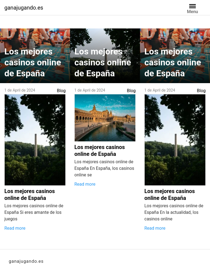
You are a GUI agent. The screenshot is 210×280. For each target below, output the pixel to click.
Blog (61, 90)
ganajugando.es (23, 7)
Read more (14, 228)
